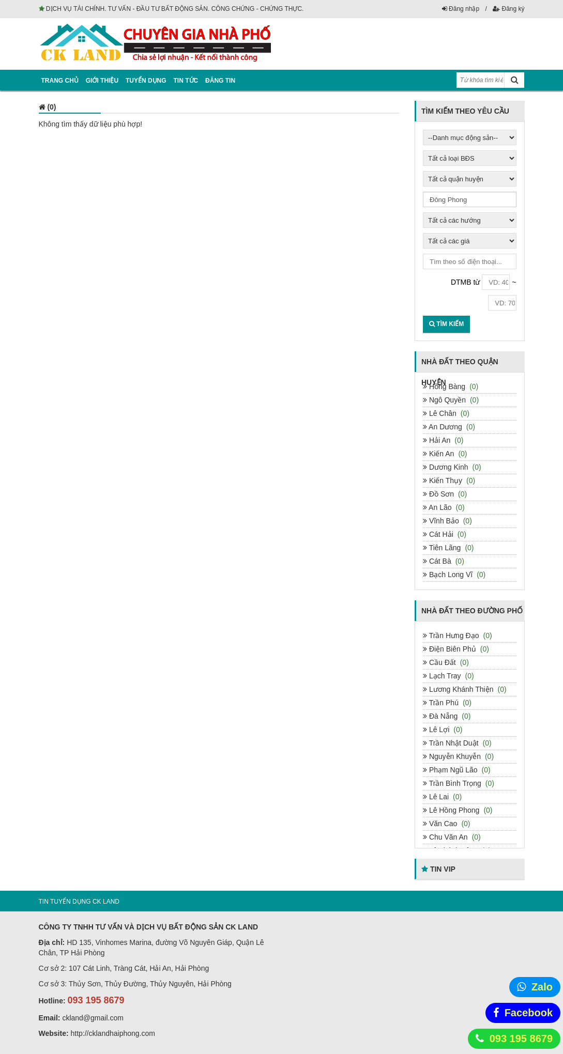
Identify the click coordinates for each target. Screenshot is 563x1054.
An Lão (444, 507)
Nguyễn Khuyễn (458, 756)
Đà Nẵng (446, 716)
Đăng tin (220, 80)
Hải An (443, 440)
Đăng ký (508, 8)
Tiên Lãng (448, 548)
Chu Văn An (452, 837)
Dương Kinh (452, 467)
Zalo (542, 987)
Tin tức (186, 80)
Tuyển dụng (146, 80)
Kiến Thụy (449, 480)
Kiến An (445, 454)
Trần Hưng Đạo (457, 635)
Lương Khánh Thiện (465, 689)
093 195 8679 (521, 1038)
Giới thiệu (102, 80)
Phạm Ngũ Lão (457, 770)
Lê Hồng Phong (458, 810)
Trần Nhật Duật (457, 743)
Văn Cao (446, 823)
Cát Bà (443, 561)
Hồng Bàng (450, 386)
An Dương (449, 427)
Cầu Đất (446, 662)
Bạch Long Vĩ (454, 574)
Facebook (529, 1012)
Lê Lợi (442, 729)
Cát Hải (444, 534)
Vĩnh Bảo (447, 521)
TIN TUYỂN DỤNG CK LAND (79, 901)
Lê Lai (442, 797)
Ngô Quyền (451, 400)
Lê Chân (446, 413)
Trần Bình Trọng (458, 783)
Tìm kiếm (446, 324)
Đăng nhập (460, 8)
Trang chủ (60, 80)
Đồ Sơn (445, 494)
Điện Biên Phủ (456, 649)
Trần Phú (447, 703)
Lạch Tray (448, 676)
